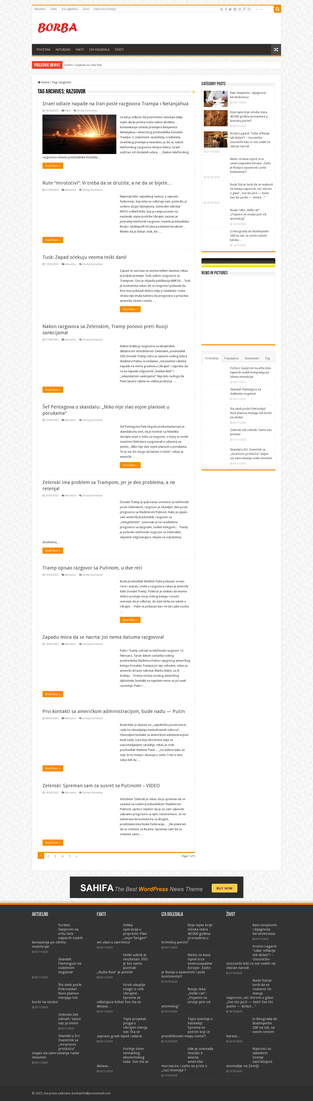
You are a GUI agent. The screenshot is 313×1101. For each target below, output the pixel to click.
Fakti (54, 9)
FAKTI (80, 49)
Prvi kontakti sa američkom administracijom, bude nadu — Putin (113, 711)
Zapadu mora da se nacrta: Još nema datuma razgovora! (103, 637)
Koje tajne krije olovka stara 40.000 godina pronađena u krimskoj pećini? (249, 116)
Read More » (52, 165)
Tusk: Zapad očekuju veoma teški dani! (84, 257)
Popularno (232, 358)
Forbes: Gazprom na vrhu (80, 65)
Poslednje (212, 358)
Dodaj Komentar (87, 110)
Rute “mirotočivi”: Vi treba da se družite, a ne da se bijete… (107, 183)
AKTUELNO (63, 49)
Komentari (252, 358)
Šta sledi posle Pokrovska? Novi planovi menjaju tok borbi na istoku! (251, 413)
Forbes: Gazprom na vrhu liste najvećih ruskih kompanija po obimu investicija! (250, 372)
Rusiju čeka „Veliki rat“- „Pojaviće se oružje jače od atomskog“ (248, 214)
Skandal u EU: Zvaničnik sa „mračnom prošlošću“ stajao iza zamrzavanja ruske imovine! (251, 454)
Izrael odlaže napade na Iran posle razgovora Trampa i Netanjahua (115, 103)
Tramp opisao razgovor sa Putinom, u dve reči (92, 568)
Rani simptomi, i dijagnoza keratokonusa (264, 929)
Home (43, 82)
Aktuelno (40, 9)
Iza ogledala (70, 9)
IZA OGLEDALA (99, 49)
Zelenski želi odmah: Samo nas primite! (69, 1018)
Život (85, 9)
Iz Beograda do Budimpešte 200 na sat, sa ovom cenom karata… (249, 235)
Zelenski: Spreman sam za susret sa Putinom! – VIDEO (101, 785)
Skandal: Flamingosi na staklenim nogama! (69, 965)
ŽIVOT (119, 49)
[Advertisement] (190, 28)
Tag (267, 358)
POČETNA (43, 49)
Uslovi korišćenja (105, 9)
